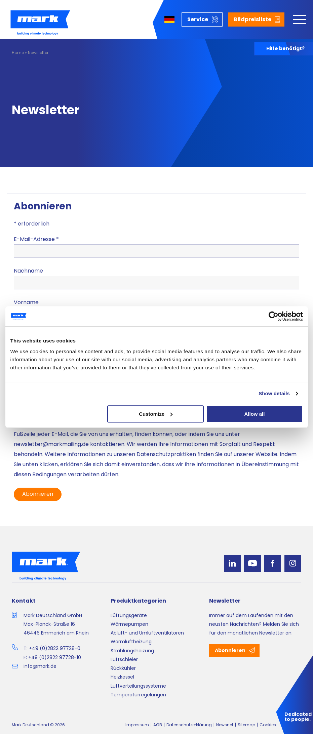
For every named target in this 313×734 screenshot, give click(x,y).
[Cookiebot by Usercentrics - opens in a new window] (273, 316)
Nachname (28, 271)
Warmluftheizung (131, 641)
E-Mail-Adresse (36, 239)
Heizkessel (122, 677)
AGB (157, 725)
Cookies (268, 725)
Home (18, 52)
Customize (155, 414)
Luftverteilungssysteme (138, 686)
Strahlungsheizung (132, 650)
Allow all (254, 414)
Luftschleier (124, 659)
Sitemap (246, 725)
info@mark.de (40, 666)
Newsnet (224, 725)
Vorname (26, 302)
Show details (274, 393)
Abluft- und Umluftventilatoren (147, 632)
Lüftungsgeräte (129, 615)
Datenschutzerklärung (189, 725)
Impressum (137, 725)
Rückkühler (123, 668)
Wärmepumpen (129, 624)
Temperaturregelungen (138, 694)
